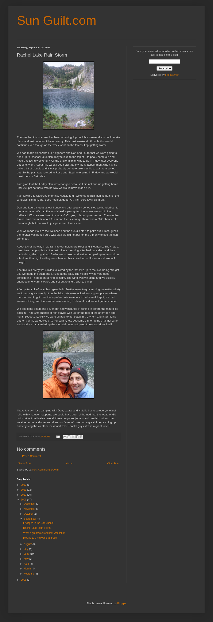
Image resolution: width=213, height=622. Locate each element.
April (27, 563)
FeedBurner (171, 74)
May (26, 558)
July (26, 549)
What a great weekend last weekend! (44, 532)
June (27, 553)
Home (69, 463)
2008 (24, 579)
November (30, 508)
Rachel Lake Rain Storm (37, 527)
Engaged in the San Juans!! (38, 523)
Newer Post (24, 463)
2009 (24, 499)
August (28, 544)
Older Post (113, 463)
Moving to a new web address (40, 537)
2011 (24, 489)
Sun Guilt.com (56, 20)
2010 (24, 494)
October (29, 513)
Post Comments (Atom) (45, 469)
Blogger (121, 603)
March (28, 568)
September (30, 518)
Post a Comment (31, 456)
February (29, 573)
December (30, 503)
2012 (24, 484)
